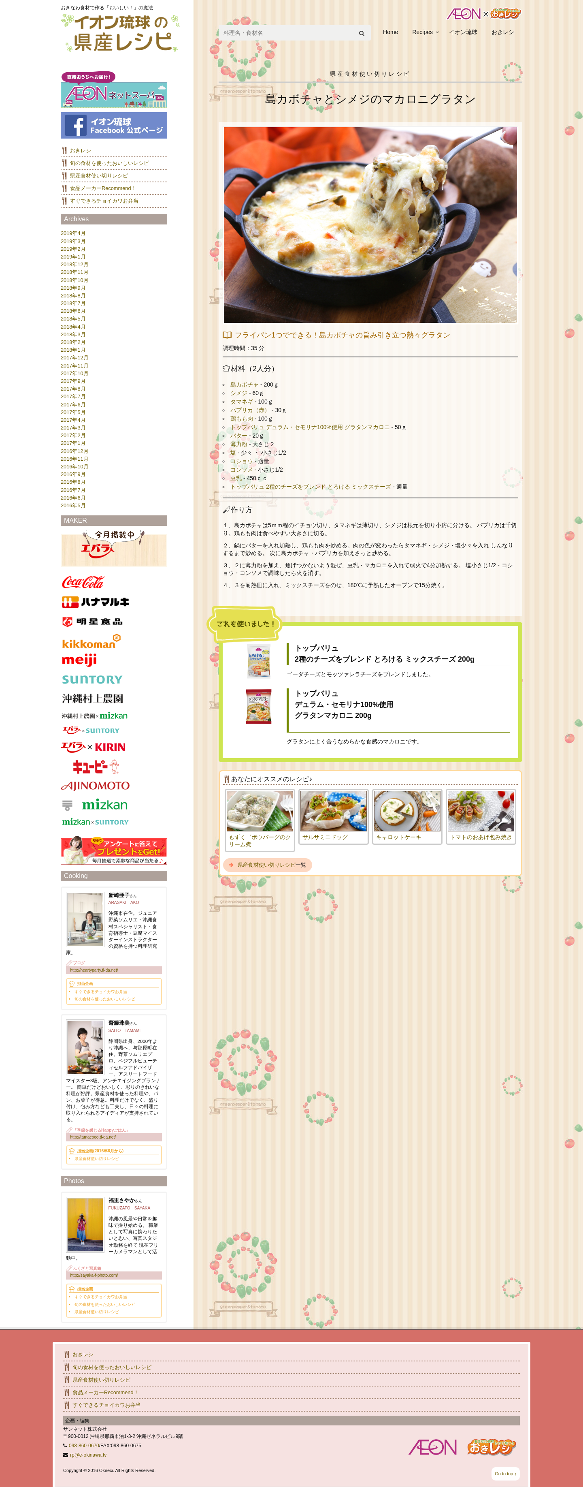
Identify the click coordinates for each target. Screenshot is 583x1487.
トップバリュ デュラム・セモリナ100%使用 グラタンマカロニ (310, 427)
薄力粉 (238, 444)
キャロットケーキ (398, 837)
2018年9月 (73, 288)
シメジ (238, 393)
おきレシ (503, 32)
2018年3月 (73, 334)
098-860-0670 (84, 1446)
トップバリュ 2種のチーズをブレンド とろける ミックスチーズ (310, 486)
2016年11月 (75, 459)
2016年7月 (73, 490)
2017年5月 (73, 412)
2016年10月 (75, 467)
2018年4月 (73, 327)
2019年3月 (73, 241)
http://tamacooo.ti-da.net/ (93, 1137)
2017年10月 (75, 373)
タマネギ (241, 401)
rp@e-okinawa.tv (88, 1455)
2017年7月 (73, 396)
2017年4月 (73, 420)
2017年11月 (75, 366)
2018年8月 (73, 296)
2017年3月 (73, 428)
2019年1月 (73, 257)
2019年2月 (73, 249)
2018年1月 (73, 350)
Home (390, 32)
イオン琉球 (463, 32)
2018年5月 (73, 319)
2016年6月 (73, 498)
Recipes (422, 32)
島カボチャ (244, 384)
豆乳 (236, 478)
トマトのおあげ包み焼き (481, 837)
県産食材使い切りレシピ (267, 865)
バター (238, 435)
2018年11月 (75, 272)
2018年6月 (73, 311)
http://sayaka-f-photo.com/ (94, 1275)
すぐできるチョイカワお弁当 (104, 201)
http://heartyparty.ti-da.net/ (94, 970)
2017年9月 (73, 381)
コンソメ (241, 469)
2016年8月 (73, 482)
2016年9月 (73, 474)
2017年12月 (75, 358)
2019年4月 (73, 233)
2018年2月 (73, 342)
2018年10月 (75, 280)
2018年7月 (73, 303)
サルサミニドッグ (325, 837)
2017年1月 (73, 443)
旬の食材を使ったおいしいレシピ (109, 163)
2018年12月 (75, 264)
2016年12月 (75, 451)
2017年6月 (73, 405)
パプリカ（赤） (250, 410)
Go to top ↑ (506, 1473)
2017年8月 (73, 389)
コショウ (241, 461)
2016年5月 (73, 505)
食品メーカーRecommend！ (103, 188)
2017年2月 (73, 435)
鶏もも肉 (241, 418)
